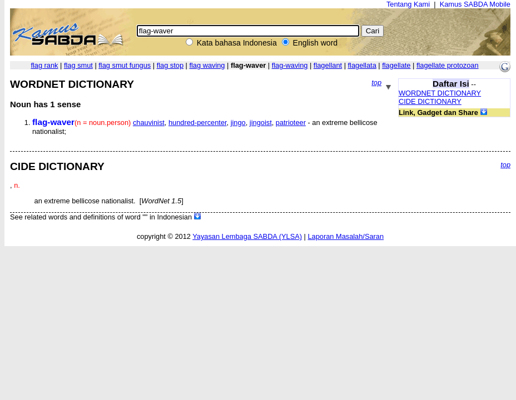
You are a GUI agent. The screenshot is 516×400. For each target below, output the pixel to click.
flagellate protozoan (447, 65)
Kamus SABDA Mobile (475, 4)
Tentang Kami (408, 4)
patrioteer (291, 122)
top (376, 82)
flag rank (44, 65)
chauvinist (149, 122)
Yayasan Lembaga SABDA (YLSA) (247, 236)
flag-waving (290, 65)
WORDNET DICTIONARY (440, 93)
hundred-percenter (197, 122)
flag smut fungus (124, 65)
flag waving (207, 65)
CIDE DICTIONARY (430, 101)
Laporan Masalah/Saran (345, 236)
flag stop (170, 65)
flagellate (396, 65)
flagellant (328, 65)
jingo (238, 122)
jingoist (261, 122)
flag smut (78, 65)
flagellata (362, 65)
